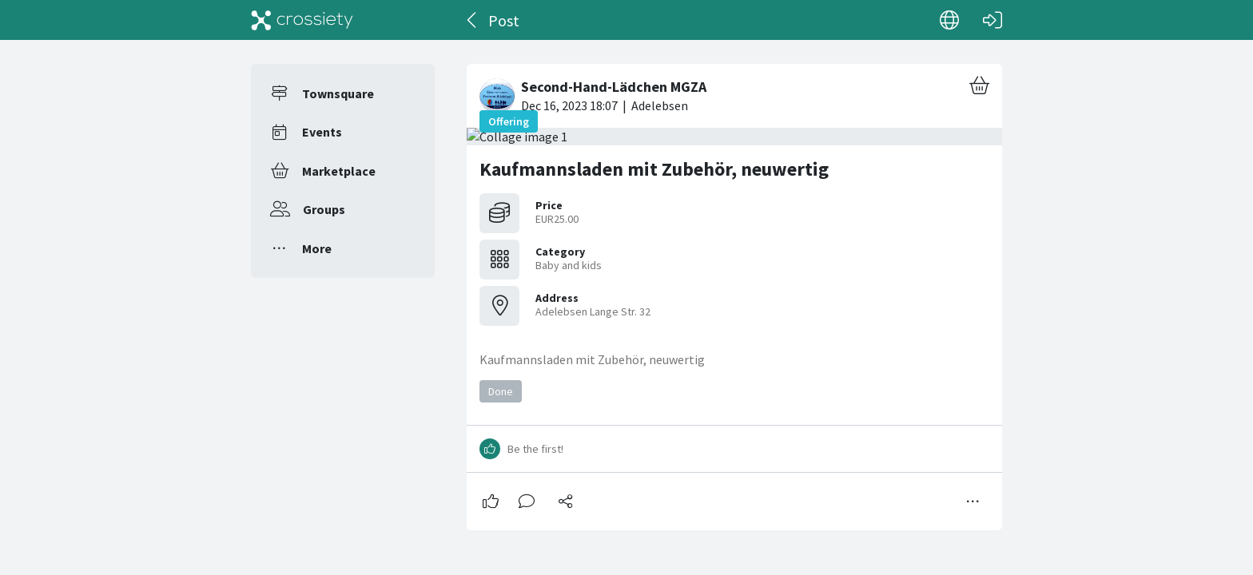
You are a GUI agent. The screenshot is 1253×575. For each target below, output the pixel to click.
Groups (324, 209)
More (317, 248)
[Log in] (992, 20)
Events (322, 132)
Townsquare (338, 93)
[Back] (472, 20)
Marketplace (339, 171)
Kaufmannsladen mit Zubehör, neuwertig (654, 169)
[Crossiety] (302, 20)
